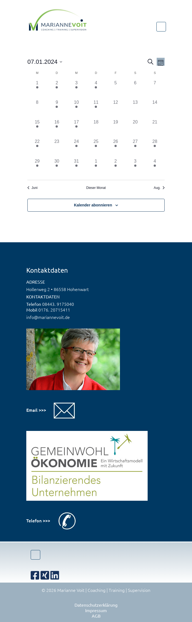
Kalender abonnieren (93, 205)
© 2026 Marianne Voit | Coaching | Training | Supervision (96, 590)
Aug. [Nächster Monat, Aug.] (159, 188)
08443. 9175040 (58, 304)
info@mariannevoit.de (48, 317)
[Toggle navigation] (161, 26)
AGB (96, 615)
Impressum (96, 610)
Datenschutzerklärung (96, 604)
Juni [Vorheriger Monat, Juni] (32, 188)
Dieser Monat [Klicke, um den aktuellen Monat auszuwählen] (96, 188)
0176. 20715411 (54, 310)
